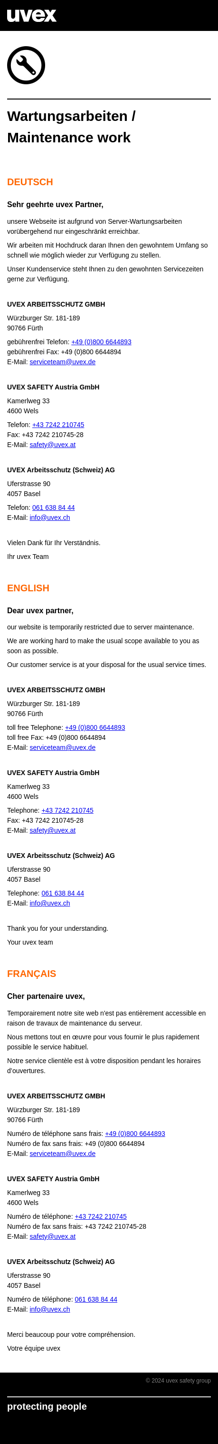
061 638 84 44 (53, 507)
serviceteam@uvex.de (62, 362)
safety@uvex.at (52, 444)
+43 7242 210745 (58, 424)
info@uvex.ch (49, 517)
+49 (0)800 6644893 (101, 342)
